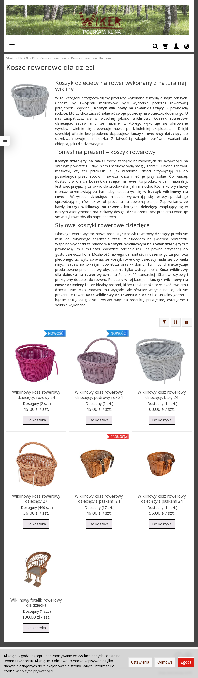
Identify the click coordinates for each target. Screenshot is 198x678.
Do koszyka (36, 420)
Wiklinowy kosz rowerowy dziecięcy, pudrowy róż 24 (99, 394)
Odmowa (165, 662)
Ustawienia (140, 662)
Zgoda (186, 662)
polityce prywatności (36, 671)
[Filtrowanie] (164, 322)
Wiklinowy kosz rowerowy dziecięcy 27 (36, 498)
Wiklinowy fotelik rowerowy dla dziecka (36, 602)
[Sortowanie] (176, 322)
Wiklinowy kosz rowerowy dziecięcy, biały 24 (162, 394)
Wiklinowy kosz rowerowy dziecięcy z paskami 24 (99, 498)
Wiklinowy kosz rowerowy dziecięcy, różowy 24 (36, 394)
